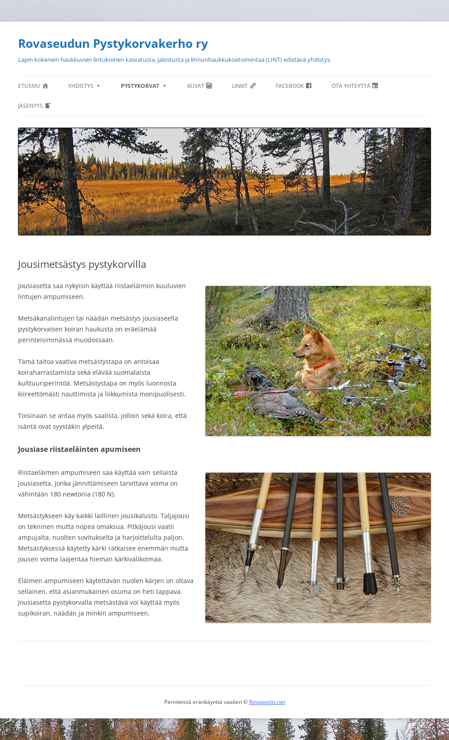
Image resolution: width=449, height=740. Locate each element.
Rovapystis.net (267, 702)
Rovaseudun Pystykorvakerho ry (113, 43)
